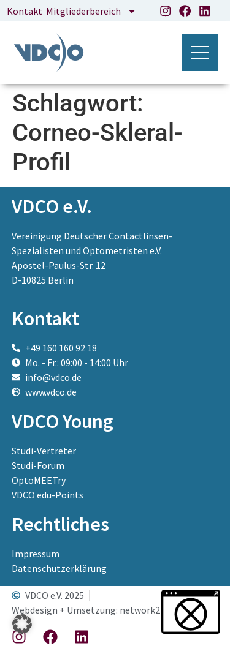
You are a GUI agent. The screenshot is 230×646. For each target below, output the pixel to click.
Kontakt (24, 11)
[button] (22, 624)
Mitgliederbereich (91, 11)
